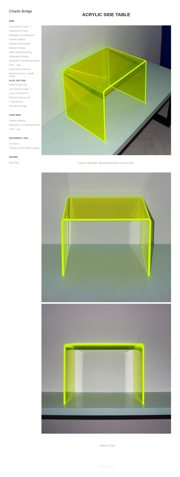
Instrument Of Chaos (19, 26)
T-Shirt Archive (16, 102)
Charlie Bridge (20, 11)
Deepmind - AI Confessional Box (24, 60)
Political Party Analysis (19, 43)
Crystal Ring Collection (20, 69)
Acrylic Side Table (17, 80)
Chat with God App (18, 106)
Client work (15, 115)
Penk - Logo (15, 65)
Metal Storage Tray (18, 85)
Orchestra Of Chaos (18, 31)
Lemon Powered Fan (19, 93)
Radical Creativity (17, 48)
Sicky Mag (14, 162)
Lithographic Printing (18, 56)
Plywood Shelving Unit (19, 97)
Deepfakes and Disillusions (21, 35)
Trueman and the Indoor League (24, 148)
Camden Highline (17, 39)
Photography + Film (18, 138)
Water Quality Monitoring (20, 52)
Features (13, 157)
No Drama (14, 144)
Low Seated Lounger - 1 (20, 89)
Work (11, 21)
